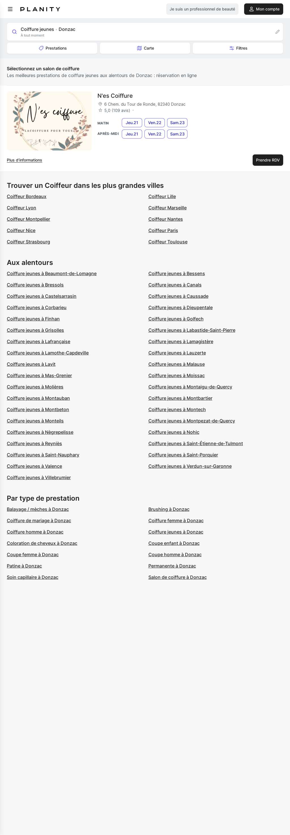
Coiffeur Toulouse (167, 242)
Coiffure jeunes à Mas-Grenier (39, 375)
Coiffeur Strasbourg (28, 242)
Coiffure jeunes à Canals (175, 285)
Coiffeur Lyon (21, 208)
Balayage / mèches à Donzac (38, 509)
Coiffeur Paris (163, 230)
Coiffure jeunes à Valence (34, 466)
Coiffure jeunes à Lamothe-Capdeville (48, 353)
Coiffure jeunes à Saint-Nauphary (43, 455)
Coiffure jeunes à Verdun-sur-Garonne (190, 466)
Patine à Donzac (24, 566)
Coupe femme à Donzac (33, 554)
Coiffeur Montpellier (28, 219)
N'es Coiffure (115, 95)
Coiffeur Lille (162, 196)
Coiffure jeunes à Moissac (176, 375)
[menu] (10, 9)
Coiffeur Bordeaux (26, 196)
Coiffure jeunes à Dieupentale (180, 307)
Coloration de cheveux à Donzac (42, 543)
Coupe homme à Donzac (175, 554)
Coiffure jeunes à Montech (177, 409)
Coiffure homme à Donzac (35, 532)
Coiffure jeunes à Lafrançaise (38, 341)
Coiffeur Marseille (167, 208)
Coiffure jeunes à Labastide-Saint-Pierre (191, 330)
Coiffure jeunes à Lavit (31, 364)
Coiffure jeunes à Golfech (176, 319)
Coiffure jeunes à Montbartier (180, 398)
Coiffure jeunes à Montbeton (38, 409)
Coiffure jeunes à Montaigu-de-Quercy (190, 387)
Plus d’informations (24, 160)
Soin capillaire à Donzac (32, 577)
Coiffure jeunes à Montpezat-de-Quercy (191, 421)
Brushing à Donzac (168, 509)
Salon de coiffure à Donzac (177, 577)
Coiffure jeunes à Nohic (173, 432)
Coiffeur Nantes (165, 219)
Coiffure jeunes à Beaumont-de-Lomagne (52, 273)
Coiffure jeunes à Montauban (38, 398)
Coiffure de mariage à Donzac (39, 520)
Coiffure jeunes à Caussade (178, 296)
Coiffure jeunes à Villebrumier (39, 477)
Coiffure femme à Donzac (176, 520)
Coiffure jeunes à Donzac (175, 532)
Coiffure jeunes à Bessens (176, 273)
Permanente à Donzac (172, 566)
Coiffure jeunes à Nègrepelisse (40, 432)
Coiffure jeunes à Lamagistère (180, 341)
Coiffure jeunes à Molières (35, 387)
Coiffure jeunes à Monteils (35, 421)
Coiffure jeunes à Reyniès (34, 443)
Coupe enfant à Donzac (174, 543)
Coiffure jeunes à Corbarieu (37, 307)
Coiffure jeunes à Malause (176, 364)
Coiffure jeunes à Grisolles (35, 330)
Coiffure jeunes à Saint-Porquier (183, 455)
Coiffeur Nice (21, 230)
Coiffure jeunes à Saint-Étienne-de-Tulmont (195, 443)
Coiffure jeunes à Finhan (33, 319)
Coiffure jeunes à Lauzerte (177, 353)
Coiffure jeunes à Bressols (35, 285)
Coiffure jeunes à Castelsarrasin (41, 296)
